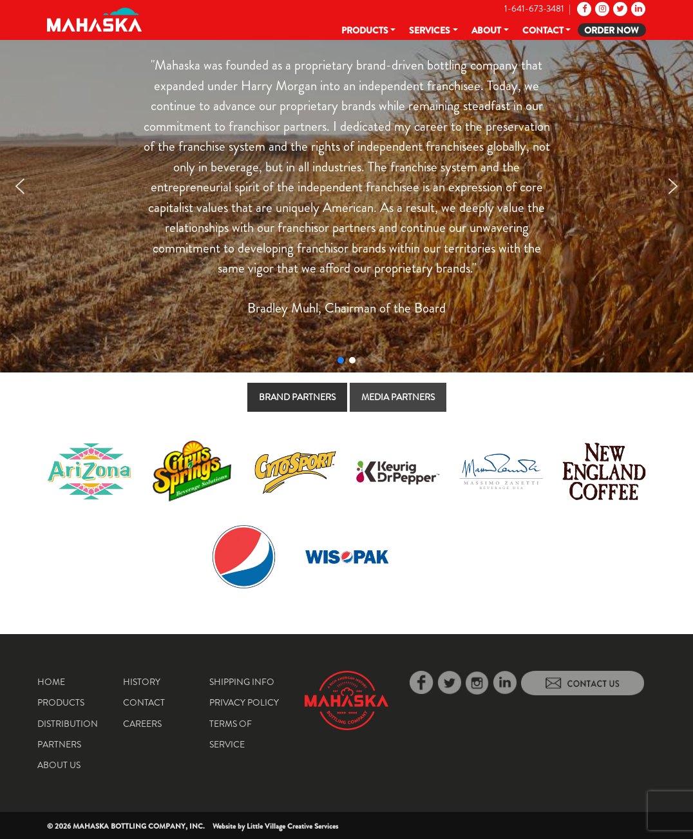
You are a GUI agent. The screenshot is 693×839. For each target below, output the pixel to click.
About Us (59, 764)
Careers (142, 723)
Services (429, 30)
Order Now (611, 30)
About (486, 30)
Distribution (67, 723)
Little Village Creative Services (292, 826)
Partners (59, 744)
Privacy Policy (244, 702)
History (141, 681)
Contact (543, 30)
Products (364, 30)
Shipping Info (241, 681)
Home (51, 681)
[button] (20, 186)
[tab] (297, 397)
